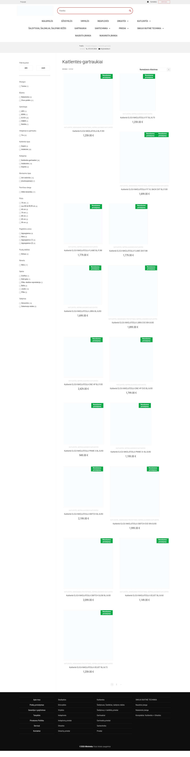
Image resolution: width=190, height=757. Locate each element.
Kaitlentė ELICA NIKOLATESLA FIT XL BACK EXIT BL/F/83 (144, 186)
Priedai (124, 28)
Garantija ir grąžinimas (36, 697)
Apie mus (36, 686)
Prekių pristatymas (37, 691)
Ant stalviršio (26, 178)
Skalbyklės (47, 21)
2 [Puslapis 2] (116, 671)
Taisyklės (36, 702)
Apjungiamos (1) (27, 240)
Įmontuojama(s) (27, 181)
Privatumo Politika (37, 707)
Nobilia (23, 124)
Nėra (23, 237)
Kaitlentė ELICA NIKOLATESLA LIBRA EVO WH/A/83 (133, 316)
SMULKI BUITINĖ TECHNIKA (150, 28)
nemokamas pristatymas (82, 126)
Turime (23, 86)
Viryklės (85, 21)
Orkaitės (123, 21)
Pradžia (81, 46)
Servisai (37, 712)
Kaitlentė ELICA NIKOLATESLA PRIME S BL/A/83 (83, 442)
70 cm (23, 213)
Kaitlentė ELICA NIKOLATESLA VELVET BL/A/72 (88, 654)
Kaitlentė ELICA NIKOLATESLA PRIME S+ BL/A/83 (131, 443)
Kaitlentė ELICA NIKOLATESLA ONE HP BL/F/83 (83, 377)
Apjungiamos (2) (27, 243)
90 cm (23, 222)
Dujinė (23, 146)
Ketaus (23, 254)
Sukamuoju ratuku (27, 306)
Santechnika (103, 28)
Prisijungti (23, 2)
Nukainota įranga (108, 35)
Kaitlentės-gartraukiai (28, 160)
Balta (23, 285)
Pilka (23, 292)
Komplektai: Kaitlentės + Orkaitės (148, 702)
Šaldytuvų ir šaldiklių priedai (107, 697)
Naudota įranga (83, 35)
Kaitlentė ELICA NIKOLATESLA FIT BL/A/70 (137, 116)
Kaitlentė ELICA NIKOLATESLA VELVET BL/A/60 (144, 583)
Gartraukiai (80, 28)
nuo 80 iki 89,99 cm (28, 206)
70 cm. (23, 203)
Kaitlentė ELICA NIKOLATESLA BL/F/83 (88, 129)
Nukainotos (25, 97)
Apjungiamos (26, 233)
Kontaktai (153, 2)
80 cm (23, 216)
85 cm (23, 219)
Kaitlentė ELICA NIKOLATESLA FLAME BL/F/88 (83, 246)
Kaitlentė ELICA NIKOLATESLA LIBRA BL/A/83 (82, 305)
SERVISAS (164, 2)
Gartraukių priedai (104, 707)
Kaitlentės (144, 21)
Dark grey (24, 279)
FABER (23, 121)
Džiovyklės (66, 21)
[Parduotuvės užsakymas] (155, 69)
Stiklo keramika (26, 192)
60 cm (23, 209)
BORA (23, 114)
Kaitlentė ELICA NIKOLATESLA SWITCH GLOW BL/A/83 (88, 583)
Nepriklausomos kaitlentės (102, 126)
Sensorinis (25, 303)
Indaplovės (103, 21)
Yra (22, 135)
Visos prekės (25, 100)
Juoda (23, 289)
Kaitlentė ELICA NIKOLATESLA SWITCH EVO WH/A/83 (134, 513)
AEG (22, 111)
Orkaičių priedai (64, 718)
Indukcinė (24, 149)
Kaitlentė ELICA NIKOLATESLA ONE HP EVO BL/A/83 (131, 381)
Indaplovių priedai (65, 707)
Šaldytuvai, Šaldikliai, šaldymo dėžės (47, 28)
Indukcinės (25, 163)
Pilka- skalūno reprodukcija (30, 282)
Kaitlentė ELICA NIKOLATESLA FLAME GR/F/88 (128, 246)
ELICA (23, 118)
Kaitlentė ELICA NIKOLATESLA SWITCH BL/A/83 (83, 503)
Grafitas (24, 276)
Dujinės (24, 167)
